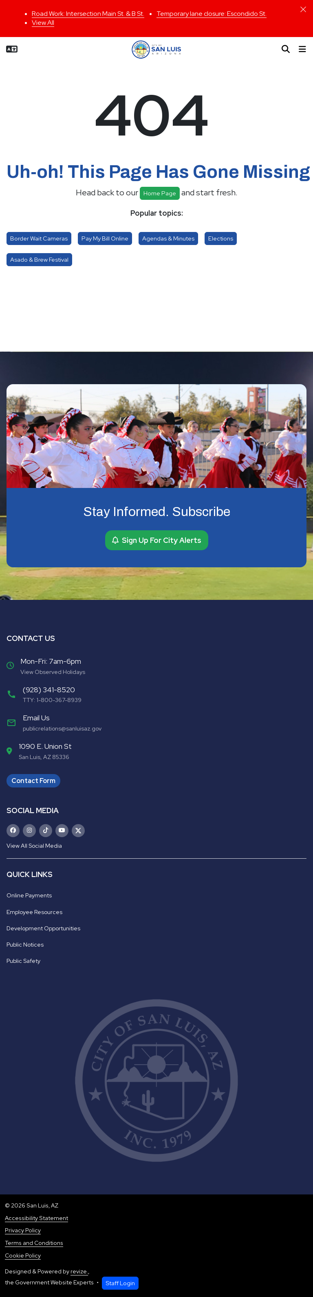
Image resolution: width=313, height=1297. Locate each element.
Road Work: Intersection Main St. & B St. (88, 13)
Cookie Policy (23, 1255)
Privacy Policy (23, 1230)
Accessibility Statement (36, 1218)
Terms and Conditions (34, 1243)
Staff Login (120, 1283)
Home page (159, 193)
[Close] (303, 9)
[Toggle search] (285, 49)
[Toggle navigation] (302, 49)
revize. (79, 1271)
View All (43, 22)
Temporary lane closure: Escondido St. (211, 13)
